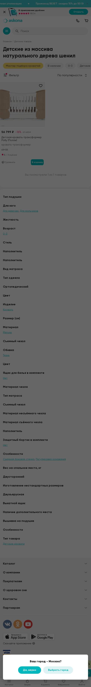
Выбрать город (58, 670)
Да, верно (29, 670)
